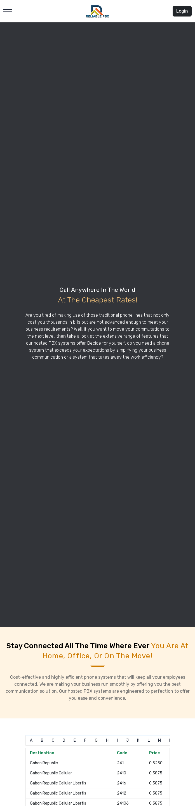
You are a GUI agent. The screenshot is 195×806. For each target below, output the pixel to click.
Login (182, 11)
